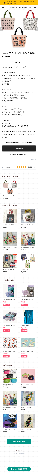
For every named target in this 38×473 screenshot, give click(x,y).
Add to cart (19, 148)
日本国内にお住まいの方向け (19, 154)
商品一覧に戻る (19, 441)
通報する (33, 159)
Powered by (19, 453)
